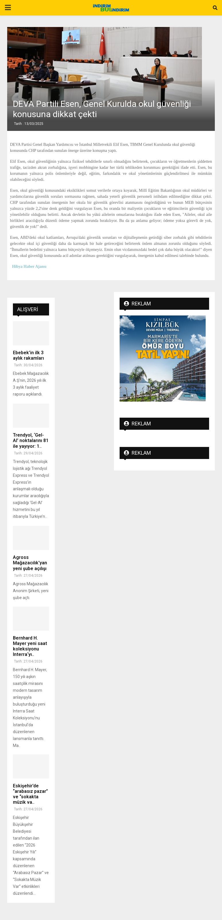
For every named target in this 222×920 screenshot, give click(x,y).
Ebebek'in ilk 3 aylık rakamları (28, 355)
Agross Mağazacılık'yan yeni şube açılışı (30, 563)
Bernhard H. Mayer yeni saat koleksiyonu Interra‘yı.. (30, 646)
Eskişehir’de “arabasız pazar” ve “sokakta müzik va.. (30, 794)
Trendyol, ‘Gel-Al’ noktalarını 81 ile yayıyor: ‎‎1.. (30, 440)
